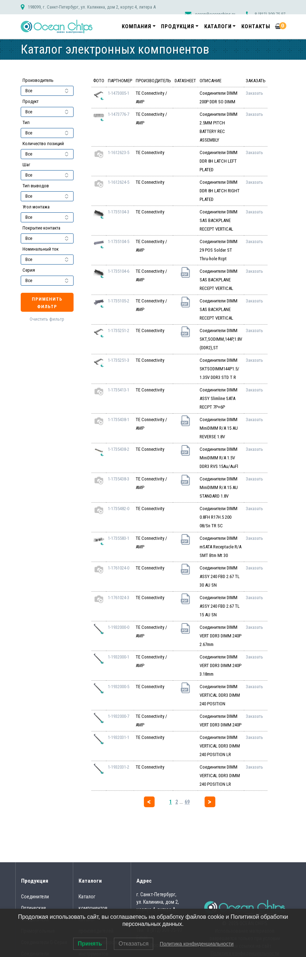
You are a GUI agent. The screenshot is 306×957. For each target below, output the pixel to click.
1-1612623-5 (118, 152)
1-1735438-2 (118, 449)
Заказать (254, 93)
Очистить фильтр (47, 319)
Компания (136, 26)
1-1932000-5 (118, 686)
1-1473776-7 (118, 114)
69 (187, 802)
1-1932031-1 (118, 737)
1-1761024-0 (118, 568)
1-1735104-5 (118, 241)
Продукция (177, 26)
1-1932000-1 (118, 657)
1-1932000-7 (118, 716)
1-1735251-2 (118, 330)
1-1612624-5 (118, 182)
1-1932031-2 (118, 767)
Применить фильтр (47, 302)
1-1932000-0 (118, 627)
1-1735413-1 (118, 390)
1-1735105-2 (118, 301)
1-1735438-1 (118, 419)
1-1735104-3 (118, 211)
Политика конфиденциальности (197, 944)
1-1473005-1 (118, 93)
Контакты (255, 26)
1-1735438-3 (118, 479)
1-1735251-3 (118, 360)
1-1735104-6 (118, 271)
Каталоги (218, 26)
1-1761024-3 (118, 597)
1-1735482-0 (118, 508)
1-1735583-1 (118, 538)
